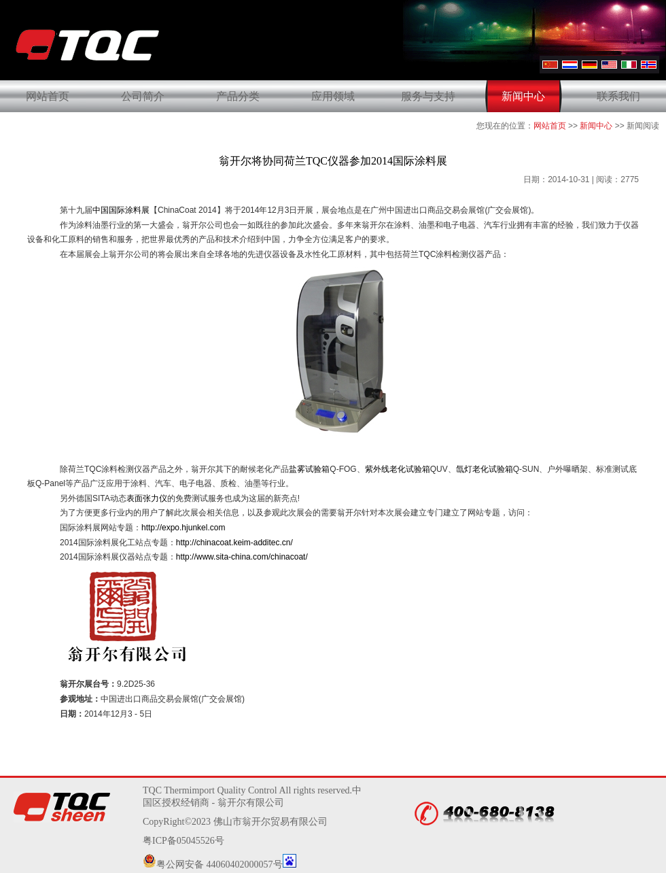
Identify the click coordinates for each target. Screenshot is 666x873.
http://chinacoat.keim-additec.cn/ (234, 542)
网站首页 (47, 96)
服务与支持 (428, 96)
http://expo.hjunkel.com (183, 527)
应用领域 (333, 96)
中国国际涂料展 (121, 210)
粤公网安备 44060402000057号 (213, 864)
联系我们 (618, 96)
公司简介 (142, 96)
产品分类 (238, 96)
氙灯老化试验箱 (484, 469)
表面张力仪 (146, 498)
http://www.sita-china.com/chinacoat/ (242, 557)
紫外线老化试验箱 (397, 469)
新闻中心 (523, 96)
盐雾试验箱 (309, 469)
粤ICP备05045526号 (183, 841)
